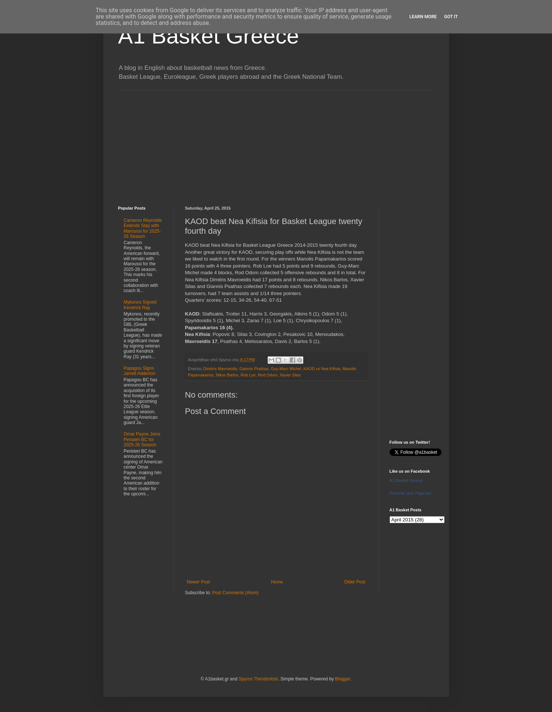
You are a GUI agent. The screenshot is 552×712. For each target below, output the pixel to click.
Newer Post (198, 582)
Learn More (423, 16)
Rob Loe (248, 375)
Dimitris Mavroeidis (220, 368)
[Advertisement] (276, 143)
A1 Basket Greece (208, 35)
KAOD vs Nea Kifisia (321, 368)
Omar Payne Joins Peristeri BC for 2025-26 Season (142, 439)
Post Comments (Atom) (235, 592)
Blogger (342, 679)
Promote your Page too (411, 493)
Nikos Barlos (227, 375)
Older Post (354, 582)
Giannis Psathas (254, 368)
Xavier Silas (290, 375)
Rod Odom (267, 375)
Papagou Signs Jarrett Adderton (139, 371)
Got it (451, 16)
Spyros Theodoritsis (258, 679)
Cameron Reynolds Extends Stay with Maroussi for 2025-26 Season (143, 228)
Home (277, 582)
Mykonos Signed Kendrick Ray (140, 305)
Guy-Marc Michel (286, 368)
